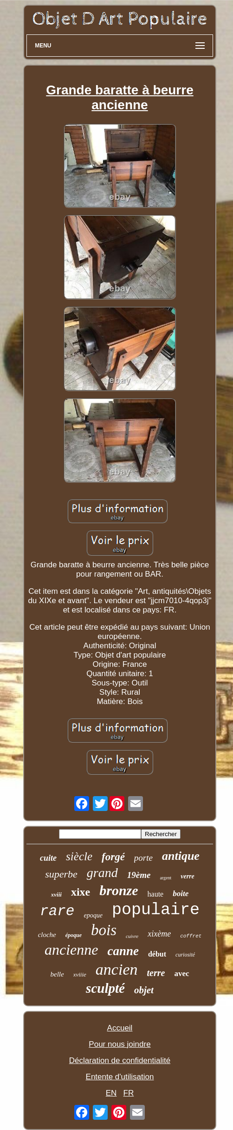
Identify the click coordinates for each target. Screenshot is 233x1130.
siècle (79, 856)
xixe (80, 892)
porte (143, 858)
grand (102, 872)
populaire (156, 910)
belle (57, 974)
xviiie (79, 974)
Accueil (120, 1028)
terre (156, 973)
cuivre (132, 936)
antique (181, 856)
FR (128, 1093)
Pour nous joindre (119, 1044)
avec (181, 973)
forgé (113, 857)
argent (165, 877)
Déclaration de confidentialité (119, 1060)
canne (123, 951)
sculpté (105, 988)
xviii (56, 894)
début (157, 954)
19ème (139, 875)
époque (73, 935)
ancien (117, 969)
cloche (47, 934)
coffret (190, 936)
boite (180, 893)
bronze (118, 890)
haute (156, 894)
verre (187, 876)
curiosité (185, 954)
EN (111, 1093)
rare (57, 911)
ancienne (71, 949)
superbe (61, 874)
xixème (159, 933)
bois (103, 930)
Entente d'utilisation (120, 1076)
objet (144, 990)
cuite (48, 858)
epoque (93, 915)
